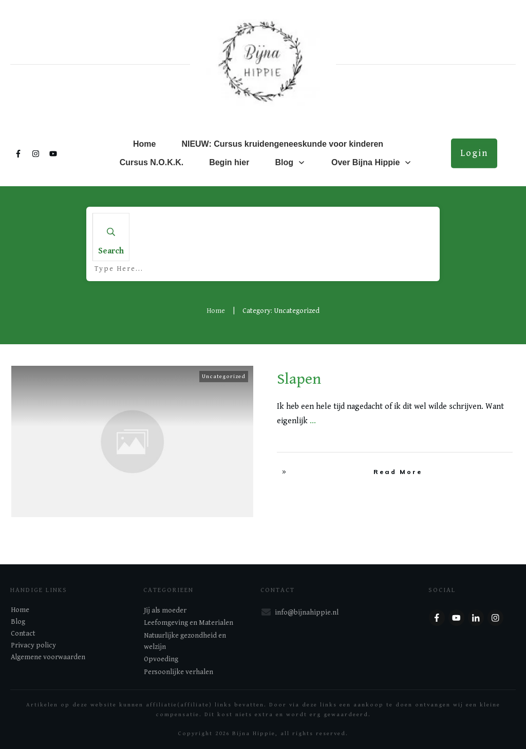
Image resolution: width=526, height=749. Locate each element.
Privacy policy (33, 645)
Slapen (299, 379)
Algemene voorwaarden (48, 657)
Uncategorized (224, 376)
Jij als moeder (165, 610)
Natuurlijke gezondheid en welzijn (185, 641)
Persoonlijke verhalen (178, 672)
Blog (18, 622)
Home (20, 610)
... (313, 421)
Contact (23, 633)
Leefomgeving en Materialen (188, 623)
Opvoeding (161, 659)
